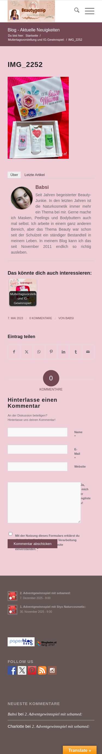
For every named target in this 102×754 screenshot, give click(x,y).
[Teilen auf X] (26, 352)
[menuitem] (74, 11)
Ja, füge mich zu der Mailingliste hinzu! (82, 493)
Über (14, 175)
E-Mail (77, 454)
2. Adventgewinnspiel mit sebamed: (45, 593)
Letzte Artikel (34, 175)
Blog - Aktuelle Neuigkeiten (34, 30)
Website (80, 466)
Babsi (42, 187)
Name (78, 434)
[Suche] (74, 11)
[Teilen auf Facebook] (14, 352)
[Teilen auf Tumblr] (76, 352)
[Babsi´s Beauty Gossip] (42, 11)
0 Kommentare (40, 318)
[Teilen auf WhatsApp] (39, 352)
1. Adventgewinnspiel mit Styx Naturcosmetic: (53, 606)
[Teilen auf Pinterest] (51, 352)
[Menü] (86, 11)
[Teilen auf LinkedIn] (63, 352)
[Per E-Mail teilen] (88, 352)
